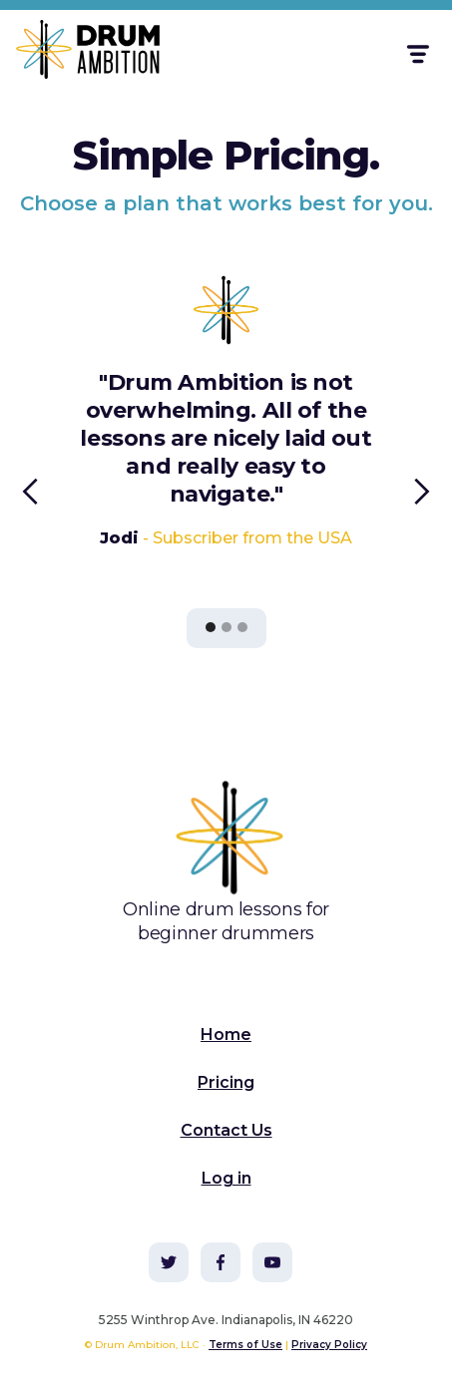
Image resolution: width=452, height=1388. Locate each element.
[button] (416, 54)
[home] (76, 54)
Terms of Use (245, 1344)
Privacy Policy (329, 1344)
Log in (226, 1178)
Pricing (226, 1082)
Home (226, 1034)
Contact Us (226, 1130)
